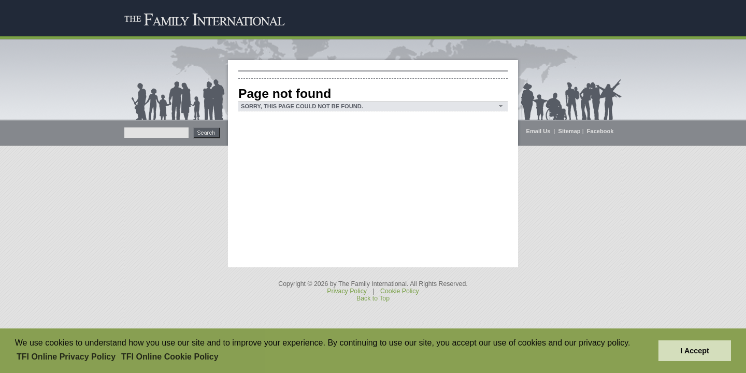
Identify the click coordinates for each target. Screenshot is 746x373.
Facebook (600, 131)
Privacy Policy (347, 291)
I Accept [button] (694, 351)
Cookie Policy (399, 291)
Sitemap (569, 131)
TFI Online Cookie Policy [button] (170, 356)
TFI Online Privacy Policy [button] (66, 356)
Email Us (539, 131)
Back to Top (373, 298)
